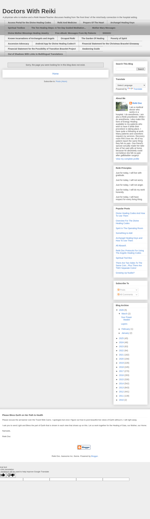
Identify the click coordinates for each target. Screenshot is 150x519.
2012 (121, 391)
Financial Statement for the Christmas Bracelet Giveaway (110, 43)
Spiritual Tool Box (124, 258)
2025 (121, 338)
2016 (121, 375)
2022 (121, 350)
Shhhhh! (107, 33)
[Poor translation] (11, 475)
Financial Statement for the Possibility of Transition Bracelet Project (42, 49)
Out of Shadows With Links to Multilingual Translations (35, 54)
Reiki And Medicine (67, 22)
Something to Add (124, 233)
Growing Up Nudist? (125, 273)
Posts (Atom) (61, 81)
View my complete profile (127, 159)
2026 (121, 310)
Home (55, 73)
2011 (121, 396)
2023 (121, 346)
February (126, 329)
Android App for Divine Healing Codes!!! (55, 43)
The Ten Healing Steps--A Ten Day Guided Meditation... (58, 28)
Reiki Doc (137, 103)
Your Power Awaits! (126, 318)
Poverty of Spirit (119, 38)
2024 (121, 342)
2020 (121, 359)
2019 (121, 363)
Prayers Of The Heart (93, 22)
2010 (121, 400)
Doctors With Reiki (29, 11)
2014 (121, 383)
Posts (121, 290)
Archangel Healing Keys (122, 22)
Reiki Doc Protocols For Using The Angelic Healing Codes (130, 251)
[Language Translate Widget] (131, 85)
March (125, 313)
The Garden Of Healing (92, 38)
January (126, 333)
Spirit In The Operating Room (129, 228)
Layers (124, 324)
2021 (121, 355)
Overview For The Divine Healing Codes (127, 222)
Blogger (94, 456)
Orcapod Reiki (68, 38)
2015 (121, 379)
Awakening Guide (91, 49)
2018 (121, 367)
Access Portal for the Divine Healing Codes (29, 22)
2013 (121, 387)
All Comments (125, 294)
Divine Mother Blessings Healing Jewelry (28, 33)
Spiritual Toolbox (16, 28)
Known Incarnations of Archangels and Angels (31, 38)
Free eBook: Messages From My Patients (75, 33)
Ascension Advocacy (18, 43)
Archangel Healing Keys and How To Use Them (129, 239)
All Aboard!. (121, 245)
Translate (135, 89)
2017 (121, 371)
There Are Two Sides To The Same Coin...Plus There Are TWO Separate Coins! (129, 265)
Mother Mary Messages (103, 28)
